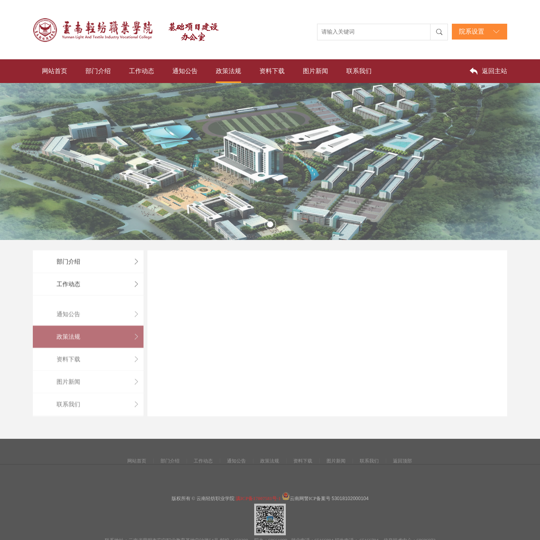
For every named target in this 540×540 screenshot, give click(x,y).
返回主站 (494, 71)
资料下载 (272, 71)
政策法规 (228, 71)
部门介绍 (98, 71)
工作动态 (141, 71)
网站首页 (54, 71)
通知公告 (185, 71)
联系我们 (359, 71)
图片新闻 (315, 71)
